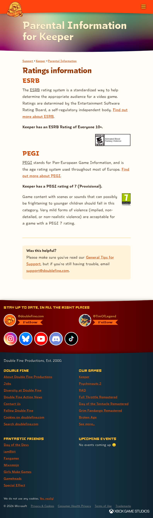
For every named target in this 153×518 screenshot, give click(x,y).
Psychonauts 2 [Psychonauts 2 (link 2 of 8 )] (90, 383)
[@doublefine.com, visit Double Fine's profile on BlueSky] (37, 320)
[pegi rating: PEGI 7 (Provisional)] (126, 199)
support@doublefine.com (47, 270)
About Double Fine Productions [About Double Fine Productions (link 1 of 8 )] (28, 377)
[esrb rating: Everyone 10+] (99, 140)
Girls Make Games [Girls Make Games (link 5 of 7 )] (18, 472)
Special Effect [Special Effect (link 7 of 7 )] (14, 485)
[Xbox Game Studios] (129, 511)
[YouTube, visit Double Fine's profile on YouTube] (41, 338)
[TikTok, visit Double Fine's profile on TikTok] (71, 338)
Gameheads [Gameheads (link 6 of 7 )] (13, 478)
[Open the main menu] (143, 6)
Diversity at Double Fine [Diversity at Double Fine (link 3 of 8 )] (22, 390)
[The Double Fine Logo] (15, 9)
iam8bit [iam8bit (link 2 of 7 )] (10, 451)
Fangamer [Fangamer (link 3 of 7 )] (11, 458)
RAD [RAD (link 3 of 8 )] (82, 390)
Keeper (41, 61)
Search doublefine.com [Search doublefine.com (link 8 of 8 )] (21, 424)
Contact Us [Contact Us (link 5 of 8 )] (12, 404)
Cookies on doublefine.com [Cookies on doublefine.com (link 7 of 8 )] (24, 417)
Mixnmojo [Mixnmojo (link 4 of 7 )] (11, 465)
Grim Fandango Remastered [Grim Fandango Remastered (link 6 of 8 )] (100, 410)
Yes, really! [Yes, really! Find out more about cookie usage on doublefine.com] (47, 498)
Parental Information (62, 61)
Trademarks (125, 506)
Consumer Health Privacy (75, 506)
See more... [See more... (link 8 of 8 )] (87, 424)
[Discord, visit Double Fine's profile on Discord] (56, 338)
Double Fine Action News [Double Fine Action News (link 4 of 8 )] (23, 397)
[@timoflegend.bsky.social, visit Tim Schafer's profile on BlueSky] (112, 320)
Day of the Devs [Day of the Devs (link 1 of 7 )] (16, 445)
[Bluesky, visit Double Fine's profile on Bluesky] (25, 338)
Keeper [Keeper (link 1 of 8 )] (84, 377)
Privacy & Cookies (43, 506)
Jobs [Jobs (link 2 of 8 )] (7, 383)
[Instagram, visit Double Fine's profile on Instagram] (10, 338)
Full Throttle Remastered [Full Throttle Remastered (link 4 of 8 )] (98, 397)
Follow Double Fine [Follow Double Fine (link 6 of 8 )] (18, 410)
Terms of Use (104, 506)
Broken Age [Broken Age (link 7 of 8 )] (88, 417)
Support (27, 61)
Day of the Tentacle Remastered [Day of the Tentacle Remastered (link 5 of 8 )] (104, 404)
